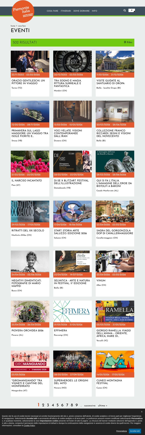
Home (13, 26)
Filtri (129, 42)
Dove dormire (81, 11)
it (131, 10)
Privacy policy (81, 421)
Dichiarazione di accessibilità (61, 421)
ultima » (102, 405)
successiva (89, 405)
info (94, 11)
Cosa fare (52, 11)
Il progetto (42, 421)
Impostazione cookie (98, 421)
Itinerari (66, 11)
